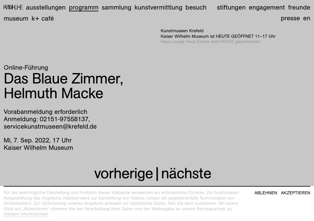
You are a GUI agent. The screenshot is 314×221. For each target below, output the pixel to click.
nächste (186, 173)
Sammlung (117, 7)
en (306, 18)
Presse (290, 18)
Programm (84, 7)
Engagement (267, 7)
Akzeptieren (295, 193)
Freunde (299, 7)
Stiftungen (231, 7)
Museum (16, 18)
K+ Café (43, 18)
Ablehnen (266, 193)
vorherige (123, 173)
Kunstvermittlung (158, 7)
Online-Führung (26, 67)
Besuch (196, 7)
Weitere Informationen (26, 214)
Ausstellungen (46, 7)
